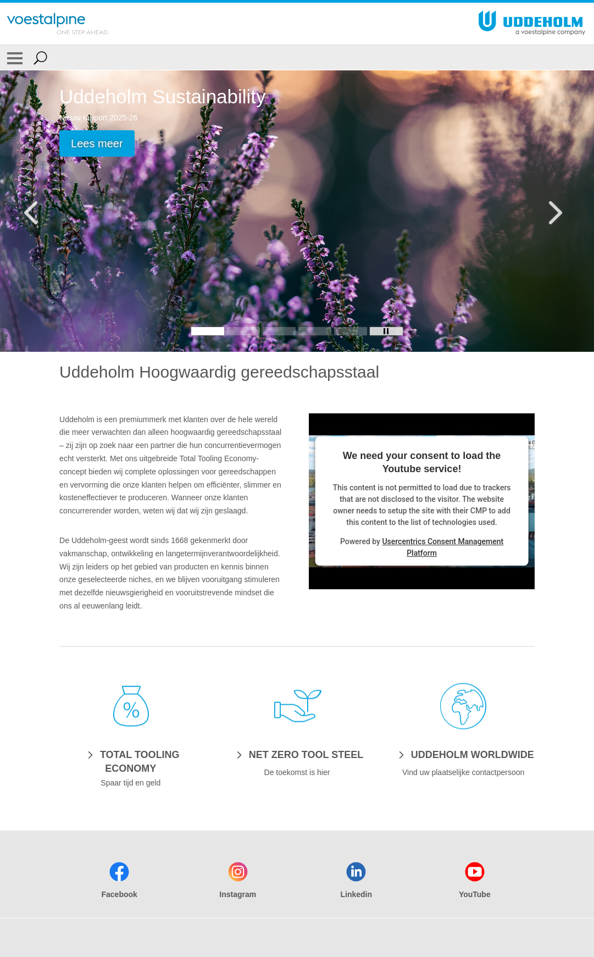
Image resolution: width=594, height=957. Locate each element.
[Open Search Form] (40, 58)
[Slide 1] (207, 331)
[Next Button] (553, 211)
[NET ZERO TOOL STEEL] (297, 754)
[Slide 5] (350, 331)
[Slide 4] (314, 331)
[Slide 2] (243, 331)
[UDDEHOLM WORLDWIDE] (463, 754)
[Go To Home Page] (57, 23)
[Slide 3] (279, 331)
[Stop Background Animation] (386, 331)
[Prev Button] (41, 211)
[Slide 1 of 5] (297, 211)
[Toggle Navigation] (15, 58)
